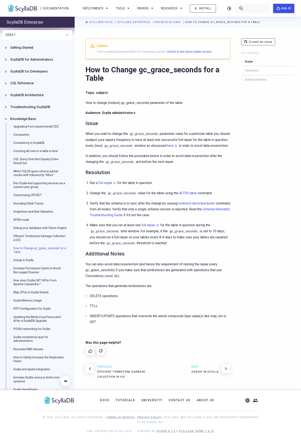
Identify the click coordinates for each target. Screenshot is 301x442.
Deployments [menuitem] (96, 8)
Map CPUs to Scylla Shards (31, 292)
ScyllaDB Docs (99, 22)
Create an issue (258, 42)
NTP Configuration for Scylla (32, 308)
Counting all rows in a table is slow (35, 151)
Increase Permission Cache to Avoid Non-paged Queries (37, 270)
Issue (249, 61)
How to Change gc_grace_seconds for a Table (39, 250)
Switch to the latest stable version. (189, 51)
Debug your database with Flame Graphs (40, 228)
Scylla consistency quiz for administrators (30, 338)
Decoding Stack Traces (28, 203)
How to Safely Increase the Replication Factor (38, 359)
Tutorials (125, 400)
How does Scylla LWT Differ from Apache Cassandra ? (35, 282)
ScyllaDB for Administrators (31, 59)
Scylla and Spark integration (31, 369)
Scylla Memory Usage (27, 300)
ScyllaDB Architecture (26, 95)
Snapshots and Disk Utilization (33, 211)
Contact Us (179, 400)
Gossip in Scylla (23, 260)
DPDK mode (21, 219)
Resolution (252, 70)
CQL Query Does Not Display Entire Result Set (35, 161)
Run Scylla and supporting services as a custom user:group (39, 185)
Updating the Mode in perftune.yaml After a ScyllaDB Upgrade (37, 318)
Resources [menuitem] (172, 8)
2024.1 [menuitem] (37, 35)
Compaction (21, 134)
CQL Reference (22, 83)
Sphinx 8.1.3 (166, 431)
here (170, 146)
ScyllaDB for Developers (29, 71)
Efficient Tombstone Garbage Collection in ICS (39, 237)
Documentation (56, 8)
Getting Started (21, 48)
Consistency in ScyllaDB (29, 142)
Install (203, 8)
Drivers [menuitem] (146, 8)
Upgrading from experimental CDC (36, 126)
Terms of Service (120, 417)
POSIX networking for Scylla (31, 329)
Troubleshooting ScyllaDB (30, 107)
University (152, 400)
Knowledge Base (168, 22)
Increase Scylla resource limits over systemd (36, 379)
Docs (105, 400)
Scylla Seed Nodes (25, 389)
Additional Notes (256, 79)
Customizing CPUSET (27, 195)
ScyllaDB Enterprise (134, 22)
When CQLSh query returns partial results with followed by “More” (35, 173)
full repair (105, 183)
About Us (205, 400)
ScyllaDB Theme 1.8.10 (196, 431)
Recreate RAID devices (28, 349)
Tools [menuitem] (123, 8)
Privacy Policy (149, 417)
